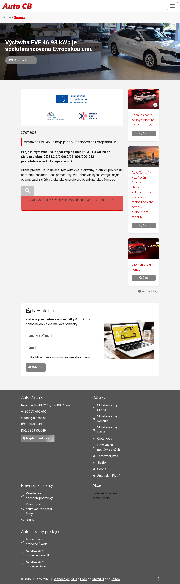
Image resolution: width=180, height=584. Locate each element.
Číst (143, 133)
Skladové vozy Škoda (105, 407)
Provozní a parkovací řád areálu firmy (37, 509)
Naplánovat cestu (36, 438)
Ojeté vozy (102, 438)
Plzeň (116, 579)
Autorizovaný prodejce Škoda (34, 541)
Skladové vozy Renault (105, 418)
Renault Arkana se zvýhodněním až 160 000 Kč (143, 120)
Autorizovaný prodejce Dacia (33, 564)
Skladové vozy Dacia (105, 429)
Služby (99, 462)
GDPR (27, 520)
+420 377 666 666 (34, 411)
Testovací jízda (105, 456)
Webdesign (62, 579)
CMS (83, 579)
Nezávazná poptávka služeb (106, 447)
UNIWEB (98, 579)
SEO (74, 579)
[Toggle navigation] (172, 6)
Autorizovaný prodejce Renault (35, 553)
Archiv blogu (23, 60)
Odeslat (35, 367)
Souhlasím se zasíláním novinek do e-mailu (60, 357)
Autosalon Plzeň (106, 476)
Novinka (19, 17)
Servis (99, 469)
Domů (7, 17)
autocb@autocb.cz (33, 418)
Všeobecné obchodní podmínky (37, 495)
